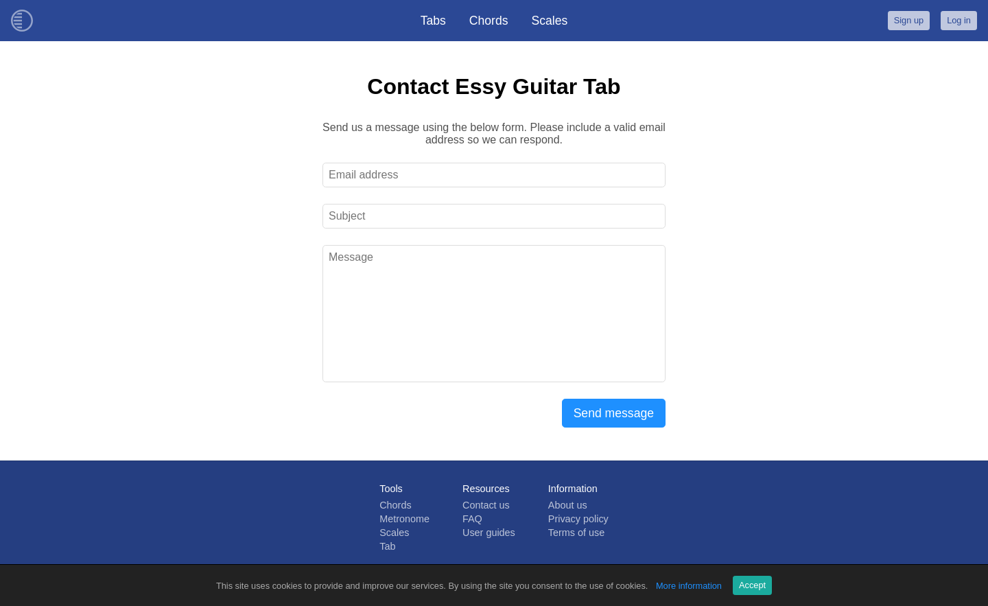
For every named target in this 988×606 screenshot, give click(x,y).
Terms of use (576, 532)
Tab (387, 546)
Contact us (486, 505)
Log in (959, 20)
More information (689, 586)
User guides (488, 532)
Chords (488, 20)
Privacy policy (578, 518)
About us (567, 505)
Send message (614, 413)
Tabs (433, 20)
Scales (550, 20)
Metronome (404, 518)
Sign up (909, 20)
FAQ (472, 518)
